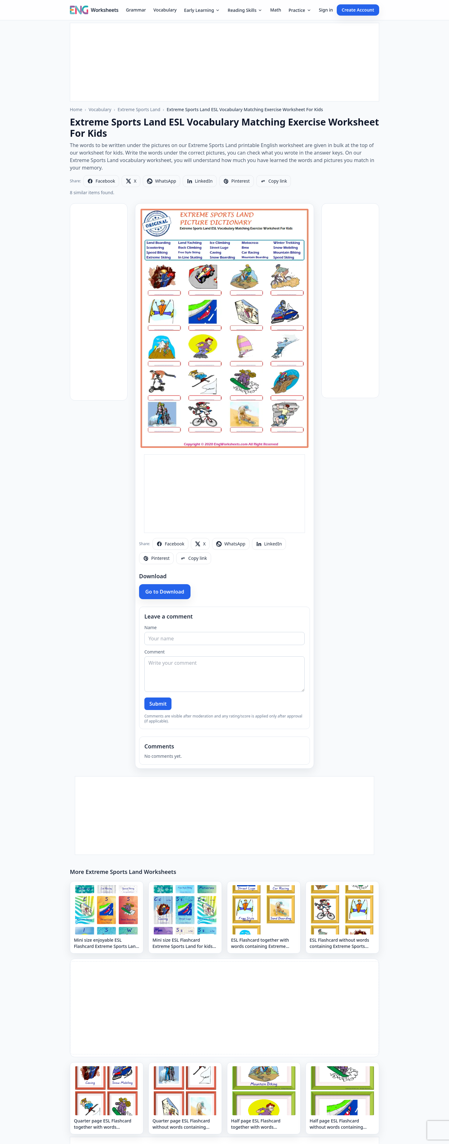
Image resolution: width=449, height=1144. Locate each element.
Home (76, 109)
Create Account (358, 10)
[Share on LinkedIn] (200, 181)
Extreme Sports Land (139, 109)
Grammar (136, 10)
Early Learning (202, 10)
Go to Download (164, 591)
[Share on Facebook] (101, 181)
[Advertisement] (224, 62)
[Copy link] (273, 181)
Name (150, 627)
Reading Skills (245, 10)
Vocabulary (164, 10)
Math (275, 10)
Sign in (326, 10)
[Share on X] (131, 181)
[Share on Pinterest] (236, 181)
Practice (299, 10)
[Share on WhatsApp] (161, 181)
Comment (154, 652)
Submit (158, 703)
